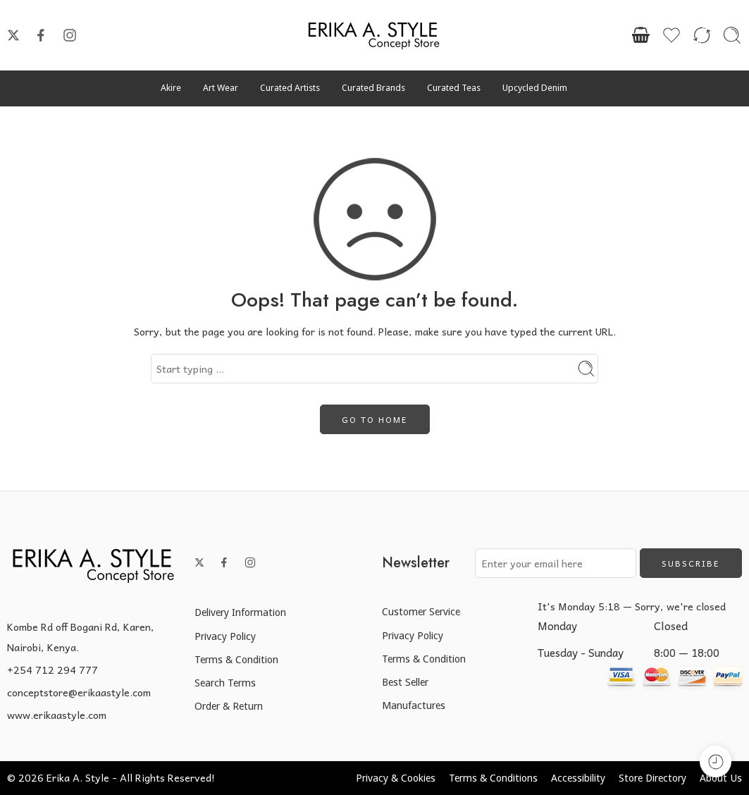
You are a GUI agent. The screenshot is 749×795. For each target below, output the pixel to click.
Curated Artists (290, 87)
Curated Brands (373, 87)
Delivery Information (240, 612)
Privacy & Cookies (395, 778)
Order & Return (228, 706)
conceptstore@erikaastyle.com (79, 692)
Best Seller (405, 682)
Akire (171, 87)
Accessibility (578, 778)
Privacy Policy (225, 636)
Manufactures (413, 705)
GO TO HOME (375, 419)
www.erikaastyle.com (56, 714)
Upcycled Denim (534, 87)
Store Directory (652, 778)
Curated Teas (454, 87)
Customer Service (421, 611)
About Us (721, 778)
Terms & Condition (236, 659)
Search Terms (225, 683)
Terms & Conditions (493, 778)
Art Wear (220, 87)
